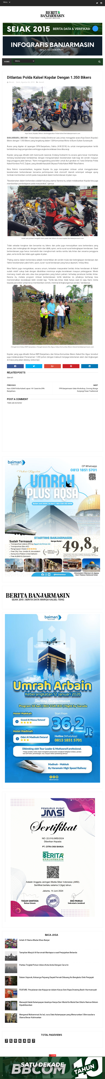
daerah (41, 82)
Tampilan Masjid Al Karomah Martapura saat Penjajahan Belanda (48, 952)
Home (6, 62)
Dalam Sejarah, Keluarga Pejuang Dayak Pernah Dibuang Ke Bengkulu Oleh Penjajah (56, 977)
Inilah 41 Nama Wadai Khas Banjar (34, 940)
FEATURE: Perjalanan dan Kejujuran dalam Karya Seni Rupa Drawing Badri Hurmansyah (58, 990)
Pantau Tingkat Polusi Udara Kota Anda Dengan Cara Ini (43, 965)
